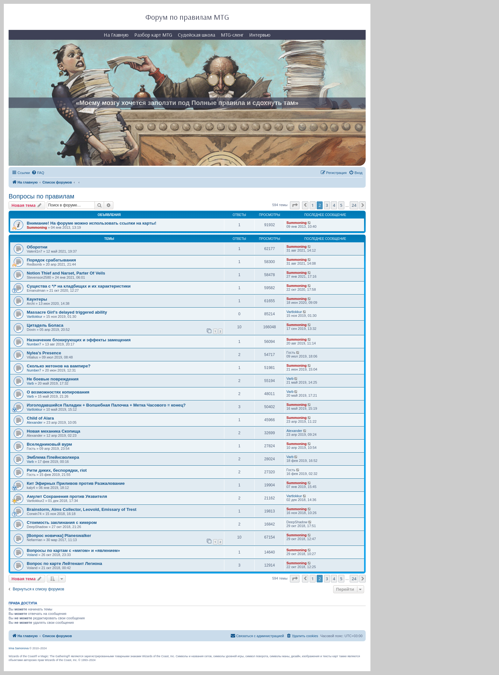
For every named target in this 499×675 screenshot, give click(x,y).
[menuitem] (38, 173)
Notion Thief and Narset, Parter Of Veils (66, 273)
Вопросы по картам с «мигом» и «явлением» (73, 550)
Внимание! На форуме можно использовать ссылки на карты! (91, 223)
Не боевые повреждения (53, 379)
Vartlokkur (34, 316)
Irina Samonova (19, 648)
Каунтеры (37, 299)
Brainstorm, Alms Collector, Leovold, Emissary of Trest (82, 509)
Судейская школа (196, 34)
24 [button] (354, 205)
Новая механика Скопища (53, 431)
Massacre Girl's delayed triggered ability (67, 312)
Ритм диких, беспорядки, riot (57, 470)
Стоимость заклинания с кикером (62, 522)
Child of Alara (40, 418)
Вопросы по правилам (41, 196)
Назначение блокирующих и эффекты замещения (78, 340)
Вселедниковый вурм (49, 444)
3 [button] (327, 205)
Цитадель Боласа (45, 325)
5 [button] (341, 205)
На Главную (116, 34)
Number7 (34, 344)
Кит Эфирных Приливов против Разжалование (76, 483)
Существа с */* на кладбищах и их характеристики (78, 286)
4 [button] (334, 205)
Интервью (260, 34)
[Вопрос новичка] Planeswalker (59, 535)
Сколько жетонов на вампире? (58, 366)
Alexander (35, 422)
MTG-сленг (232, 34)
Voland (32, 555)
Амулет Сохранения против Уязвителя (67, 496)
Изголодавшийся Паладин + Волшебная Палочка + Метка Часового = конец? (106, 405)
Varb (30, 383)
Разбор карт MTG (153, 34)
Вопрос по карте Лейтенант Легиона (64, 563)
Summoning (37, 227)
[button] (294, 205)
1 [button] (313, 205)
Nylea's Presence (44, 353)
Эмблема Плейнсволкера (53, 457)
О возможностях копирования (58, 392)
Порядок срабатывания (51, 260)
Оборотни (37, 247)
